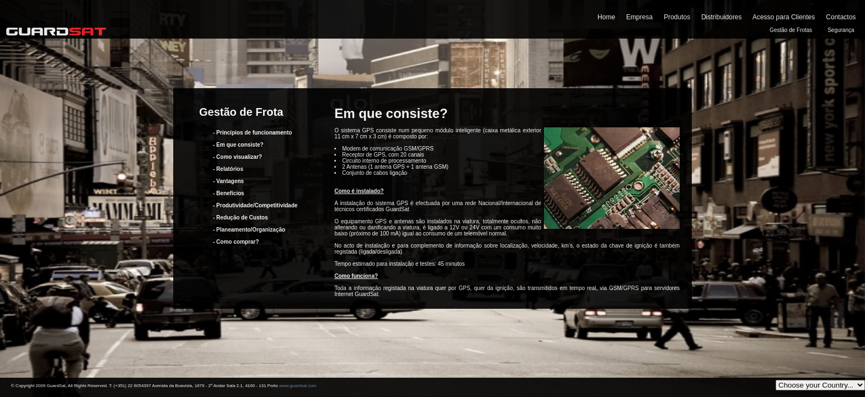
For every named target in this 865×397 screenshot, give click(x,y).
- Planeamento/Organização (249, 230)
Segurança (840, 30)
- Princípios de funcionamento (252, 133)
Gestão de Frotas (791, 30)
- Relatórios (228, 169)
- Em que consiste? (238, 145)
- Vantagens (228, 181)
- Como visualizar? (237, 157)
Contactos (841, 17)
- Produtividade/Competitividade (255, 205)
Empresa (639, 17)
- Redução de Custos (240, 217)
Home (606, 17)
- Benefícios (228, 193)
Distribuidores (721, 17)
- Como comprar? (236, 242)
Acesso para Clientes (783, 17)
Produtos (677, 17)
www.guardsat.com (298, 385)
